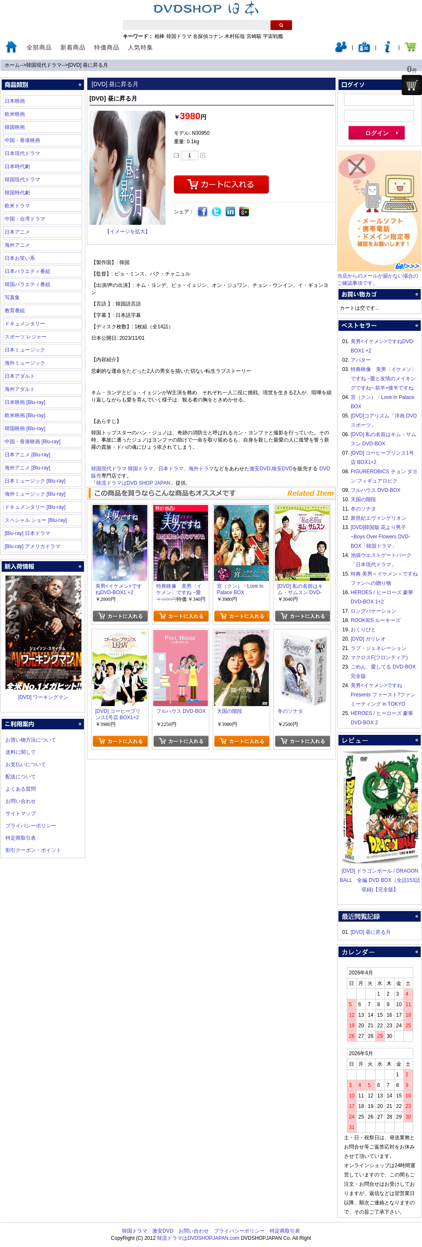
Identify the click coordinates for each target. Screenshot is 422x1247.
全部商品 (39, 47)
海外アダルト (20, 389)
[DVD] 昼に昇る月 (88, 65)
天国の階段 (363, 499)
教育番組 (15, 311)
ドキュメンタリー (25, 324)
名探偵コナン (208, 36)
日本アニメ (17, 232)
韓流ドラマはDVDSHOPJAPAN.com (198, 1238)
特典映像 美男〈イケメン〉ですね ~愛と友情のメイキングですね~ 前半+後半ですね (384, 378)
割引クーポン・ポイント (33, 850)
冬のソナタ (363, 509)
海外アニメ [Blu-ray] (27, 468)
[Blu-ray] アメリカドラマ (32, 546)
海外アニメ (17, 245)
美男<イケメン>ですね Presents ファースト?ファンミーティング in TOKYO (383, 694)
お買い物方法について (30, 740)
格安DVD (282, 469)
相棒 (159, 36)
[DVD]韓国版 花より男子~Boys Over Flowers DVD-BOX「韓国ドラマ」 (380, 536)
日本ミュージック (25, 350)
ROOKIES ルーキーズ (375, 620)
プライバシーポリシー (30, 826)
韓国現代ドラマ (44, 65)
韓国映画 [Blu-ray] (25, 428)
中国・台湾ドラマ (25, 219)
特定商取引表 (20, 838)
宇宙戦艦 (273, 36)
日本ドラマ (171, 469)
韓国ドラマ (179, 36)
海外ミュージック (25, 363)
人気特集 (140, 47)
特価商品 (106, 47)
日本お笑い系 (20, 258)
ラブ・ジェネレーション (378, 648)
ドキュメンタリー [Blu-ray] (35, 507)
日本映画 (15, 101)
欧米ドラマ (17, 206)
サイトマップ (20, 813)
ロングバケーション (373, 611)
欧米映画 (15, 114)
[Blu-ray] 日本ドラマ (27, 533)
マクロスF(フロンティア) (379, 657)
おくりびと (363, 630)
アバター (361, 360)
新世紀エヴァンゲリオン (378, 518)
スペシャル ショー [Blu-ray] (36, 520)
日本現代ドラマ (22, 153)
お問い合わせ (20, 801)
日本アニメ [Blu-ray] (27, 455)
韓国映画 (15, 127)
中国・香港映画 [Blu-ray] (32, 442)
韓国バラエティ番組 (27, 284)
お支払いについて (25, 764)
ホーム (12, 65)
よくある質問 (20, 789)
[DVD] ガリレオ (368, 639)
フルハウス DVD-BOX (375, 490)
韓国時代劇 (17, 193)
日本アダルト (20, 376)
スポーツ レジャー (25, 337)
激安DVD (259, 469)
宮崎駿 (254, 36)
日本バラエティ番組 (27, 271)
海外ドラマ (201, 469)
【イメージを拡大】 (127, 232)
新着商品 (73, 47)
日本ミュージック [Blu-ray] (35, 481)
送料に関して (20, 752)
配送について (20, 777)
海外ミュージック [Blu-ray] (35, 494)
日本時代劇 (17, 166)
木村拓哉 (235, 36)
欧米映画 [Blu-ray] (25, 415)
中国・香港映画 (22, 140)
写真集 (12, 297)
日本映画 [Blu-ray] (25, 402)
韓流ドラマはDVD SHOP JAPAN (133, 483)
